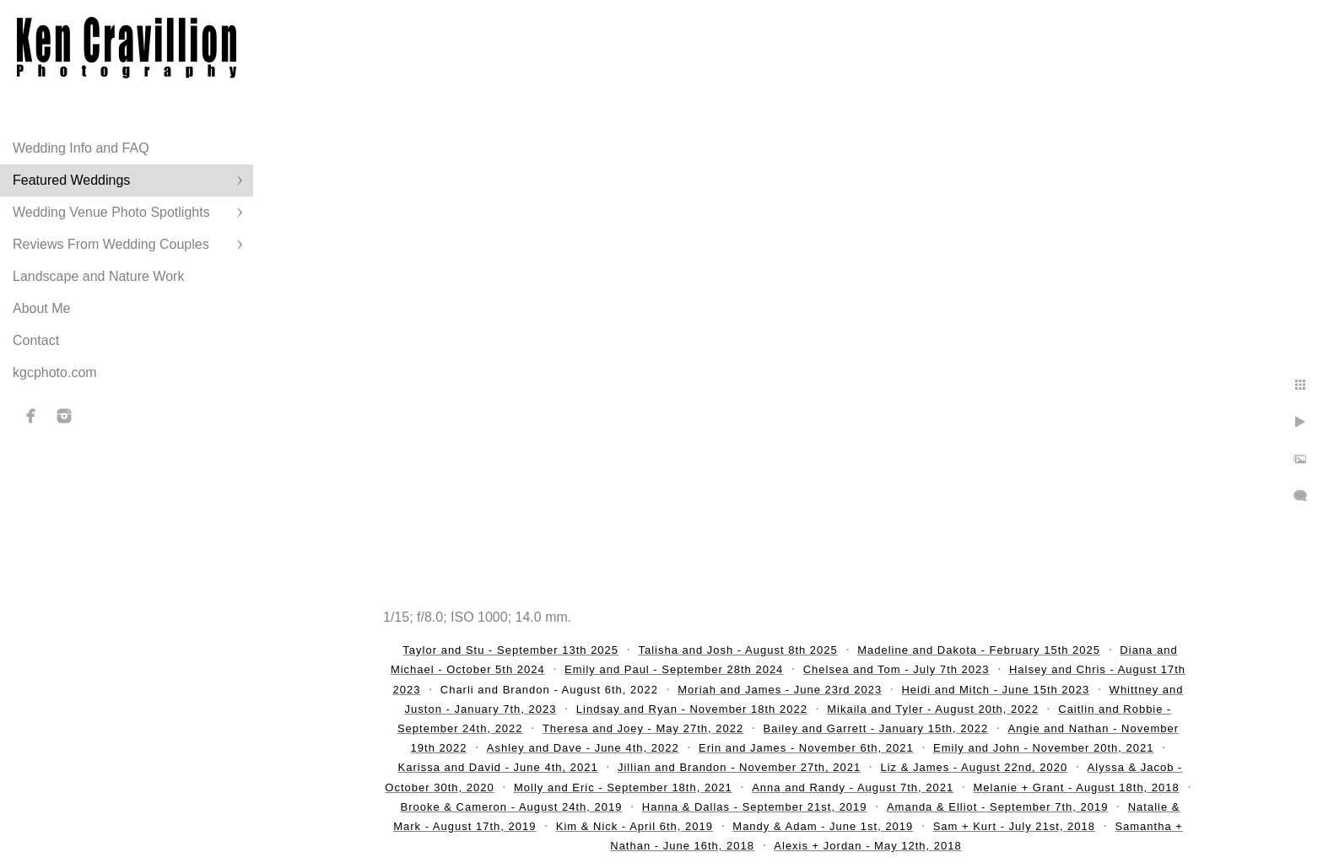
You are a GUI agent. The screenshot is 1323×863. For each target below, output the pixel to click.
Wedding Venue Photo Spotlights (111, 212)
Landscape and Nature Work (98, 276)
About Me (41, 308)
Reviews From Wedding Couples (111, 244)
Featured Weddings (71, 180)
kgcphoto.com (55, 372)
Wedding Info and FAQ (81, 148)
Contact (36, 340)
